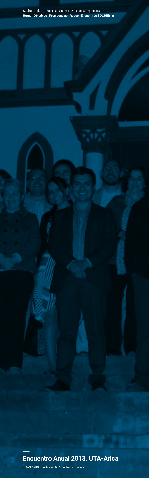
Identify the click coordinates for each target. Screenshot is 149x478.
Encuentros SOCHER (95, 16)
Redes (74, 16)
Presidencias (58, 16)
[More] (113, 16)
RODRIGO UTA (32, 467)
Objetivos (40, 16)
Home (27, 16)
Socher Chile (31, 11)
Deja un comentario (75, 467)
